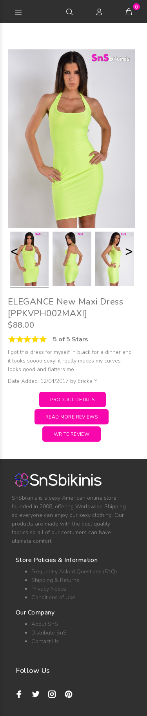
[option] (29, 260)
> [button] (129, 251)
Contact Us (45, 641)
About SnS (44, 624)
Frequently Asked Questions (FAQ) (74, 571)
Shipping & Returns (55, 580)
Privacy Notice (48, 589)
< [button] (14, 251)
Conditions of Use (53, 597)
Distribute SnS (49, 632)
